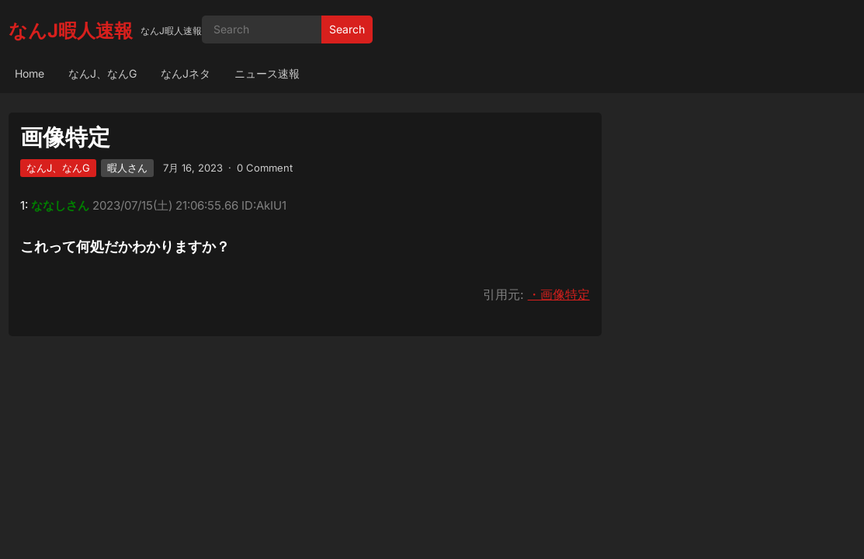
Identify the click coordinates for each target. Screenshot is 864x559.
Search (347, 29)
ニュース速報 (267, 73)
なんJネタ (185, 73)
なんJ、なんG (102, 73)
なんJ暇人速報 (71, 30)
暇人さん (127, 167)
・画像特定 (559, 294)
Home (29, 73)
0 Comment (265, 167)
